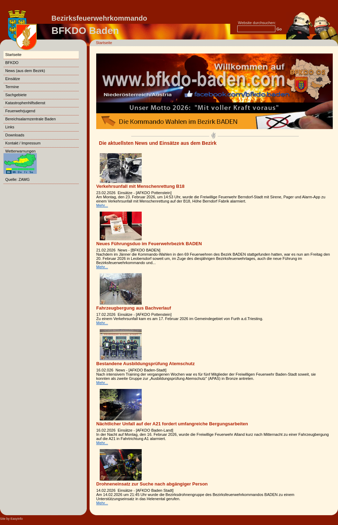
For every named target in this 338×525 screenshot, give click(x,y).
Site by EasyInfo (11, 518)
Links (9, 127)
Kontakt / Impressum (23, 143)
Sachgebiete (16, 95)
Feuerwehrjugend (20, 111)
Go (279, 29)
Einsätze (12, 79)
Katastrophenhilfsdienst (25, 103)
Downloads (14, 135)
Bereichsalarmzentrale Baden (30, 119)
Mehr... (102, 205)
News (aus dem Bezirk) (25, 71)
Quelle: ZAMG (17, 179)
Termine (12, 87)
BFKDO (12, 63)
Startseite (104, 43)
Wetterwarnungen (20, 158)
